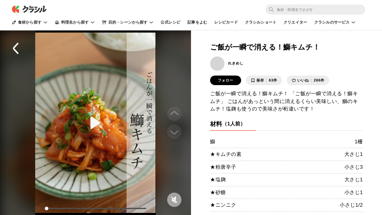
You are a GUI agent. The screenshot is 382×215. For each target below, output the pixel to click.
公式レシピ (170, 22)
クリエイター (295, 22)
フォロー (225, 80)
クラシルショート (260, 22)
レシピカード (226, 22)
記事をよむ (197, 22)
